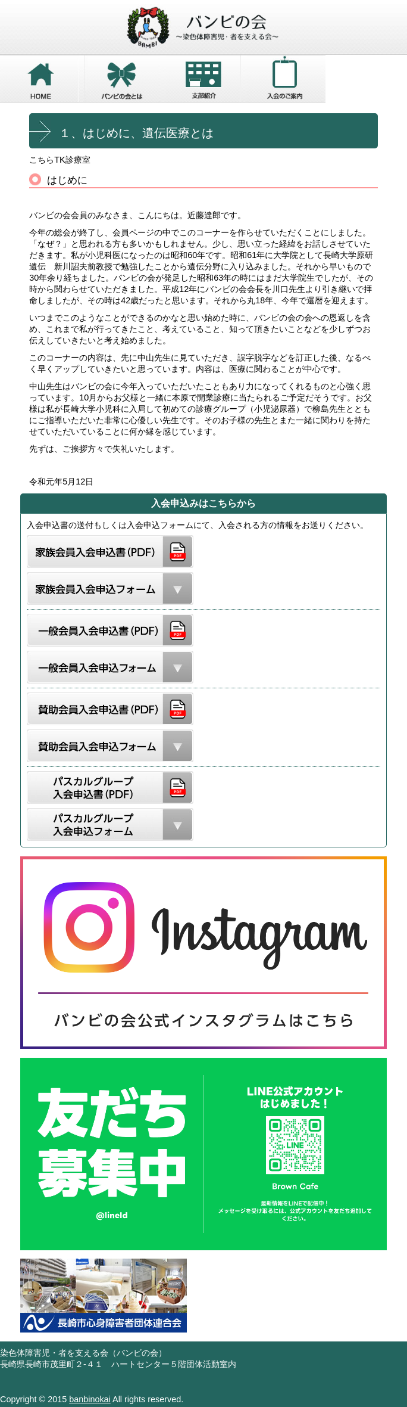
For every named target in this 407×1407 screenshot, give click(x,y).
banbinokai (90, 1399)
